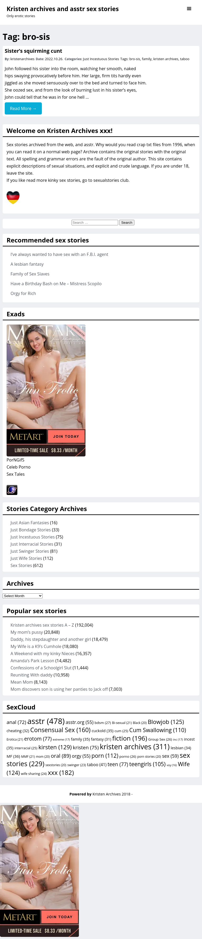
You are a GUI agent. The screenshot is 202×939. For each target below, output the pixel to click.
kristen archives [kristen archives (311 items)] (134, 746)
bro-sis (134, 58)
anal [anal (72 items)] (16, 722)
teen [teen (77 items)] (118, 764)
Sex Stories (21, 565)
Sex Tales (16, 474)
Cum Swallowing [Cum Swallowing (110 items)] (157, 730)
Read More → (23, 108)
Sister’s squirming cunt (33, 50)
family (147, 58)
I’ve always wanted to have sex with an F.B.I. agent (59, 254)
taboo (184, 58)
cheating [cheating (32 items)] (18, 730)
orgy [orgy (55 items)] (81, 756)
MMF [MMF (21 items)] (28, 756)
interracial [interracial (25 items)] (25, 748)
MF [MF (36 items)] (13, 756)
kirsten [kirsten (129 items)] (55, 747)
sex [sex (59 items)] (170, 756)
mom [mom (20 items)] (43, 756)
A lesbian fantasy (27, 264)
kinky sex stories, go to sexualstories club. (89, 180)
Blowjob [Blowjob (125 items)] (166, 722)
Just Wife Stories (26, 558)
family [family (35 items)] (80, 739)
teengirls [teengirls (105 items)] (147, 764)
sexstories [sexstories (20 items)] (56, 765)
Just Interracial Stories (32, 544)
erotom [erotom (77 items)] (38, 738)
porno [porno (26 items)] (127, 756)
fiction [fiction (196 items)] (129, 738)
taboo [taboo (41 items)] (97, 765)
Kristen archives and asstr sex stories (63, 8)
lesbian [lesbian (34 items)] (181, 747)
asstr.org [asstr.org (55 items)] (80, 722)
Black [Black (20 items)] (140, 723)
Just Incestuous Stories (101, 58)
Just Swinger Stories (30, 551)
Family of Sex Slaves (30, 274)
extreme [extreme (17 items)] (61, 739)
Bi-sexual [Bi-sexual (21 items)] (122, 723)
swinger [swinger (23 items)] (76, 765)
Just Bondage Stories (31, 530)
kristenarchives (22, 58)
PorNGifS (15, 460)
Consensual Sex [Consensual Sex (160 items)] (60, 730)
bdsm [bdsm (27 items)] (102, 722)
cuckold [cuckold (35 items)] (102, 730)
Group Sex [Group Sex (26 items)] (160, 739)
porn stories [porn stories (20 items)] (149, 756)
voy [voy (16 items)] (172, 765)
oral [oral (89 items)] (61, 755)
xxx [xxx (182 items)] (61, 772)
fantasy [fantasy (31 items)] (101, 739)
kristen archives (165, 58)
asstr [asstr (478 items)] (46, 721)
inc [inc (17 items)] (178, 739)
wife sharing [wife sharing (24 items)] (34, 773)
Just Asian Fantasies (30, 523)
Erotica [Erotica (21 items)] (15, 739)
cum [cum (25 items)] (121, 730)
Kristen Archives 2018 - (113, 794)
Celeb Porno (19, 467)
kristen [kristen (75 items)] (86, 747)
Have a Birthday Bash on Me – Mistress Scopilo (56, 284)
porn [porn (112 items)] (105, 755)
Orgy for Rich (23, 293)
